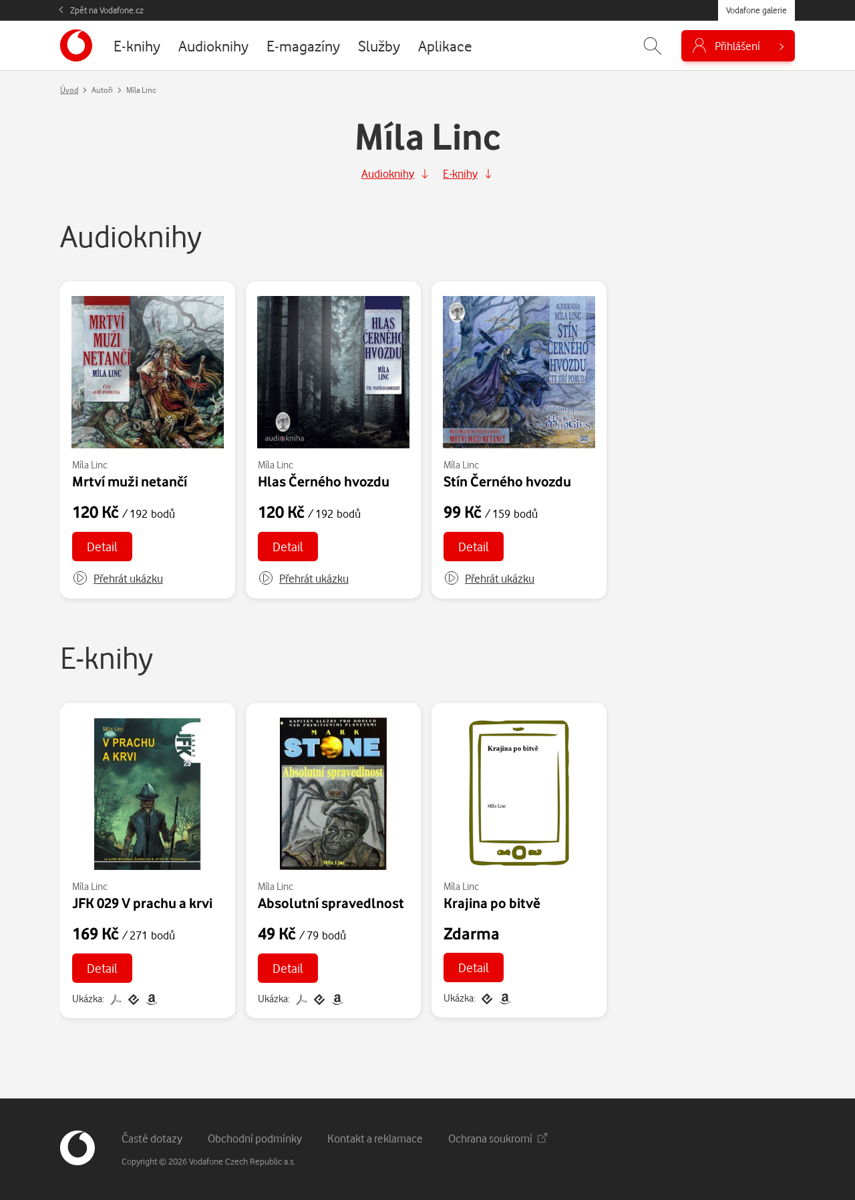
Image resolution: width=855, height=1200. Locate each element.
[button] (117, 578)
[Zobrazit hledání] (653, 46)
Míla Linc (90, 464)
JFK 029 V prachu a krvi (142, 902)
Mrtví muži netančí (129, 481)
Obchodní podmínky (255, 1138)
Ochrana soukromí (497, 1138)
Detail (102, 546)
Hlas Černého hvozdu (323, 481)
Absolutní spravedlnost (331, 902)
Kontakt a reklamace (375, 1138)
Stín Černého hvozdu (507, 481)
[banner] (76, 45)
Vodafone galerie (756, 10)
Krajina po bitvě (492, 902)
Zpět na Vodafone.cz (107, 10)
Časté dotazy (152, 1138)
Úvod (69, 90)
